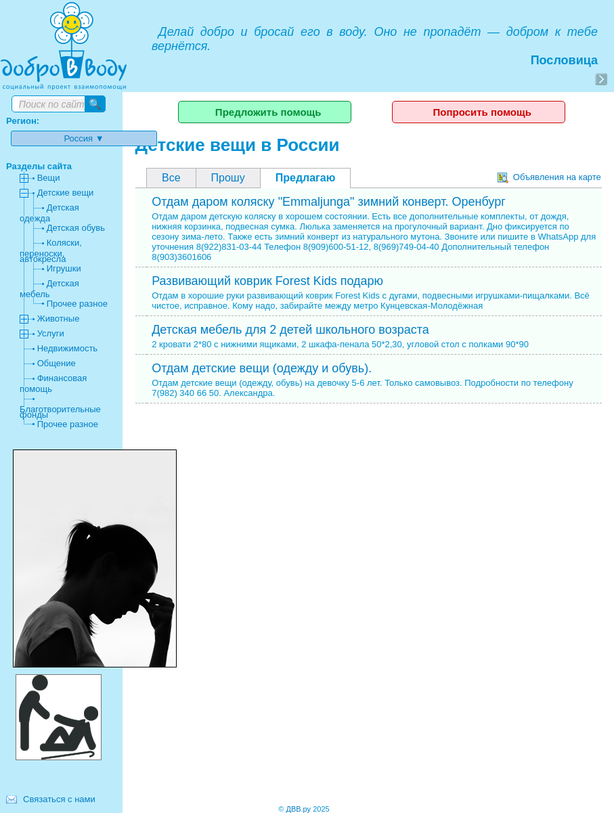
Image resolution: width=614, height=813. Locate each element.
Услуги (50, 333)
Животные (58, 318)
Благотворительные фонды (60, 412)
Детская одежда (49, 212)
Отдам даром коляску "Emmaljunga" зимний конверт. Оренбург (329, 201)
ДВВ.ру (298, 809)
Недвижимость (67, 348)
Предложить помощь (268, 112)
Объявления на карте (549, 177)
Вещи (48, 178)
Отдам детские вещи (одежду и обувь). (262, 368)
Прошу (228, 177)
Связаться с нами (59, 799)
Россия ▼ (84, 138)
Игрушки (64, 268)
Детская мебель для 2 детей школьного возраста (290, 329)
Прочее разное (77, 304)
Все (171, 177)
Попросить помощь (482, 112)
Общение (56, 363)
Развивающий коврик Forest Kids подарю (267, 281)
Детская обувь (76, 228)
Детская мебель (49, 288)
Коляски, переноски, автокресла (51, 251)
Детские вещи (65, 193)
